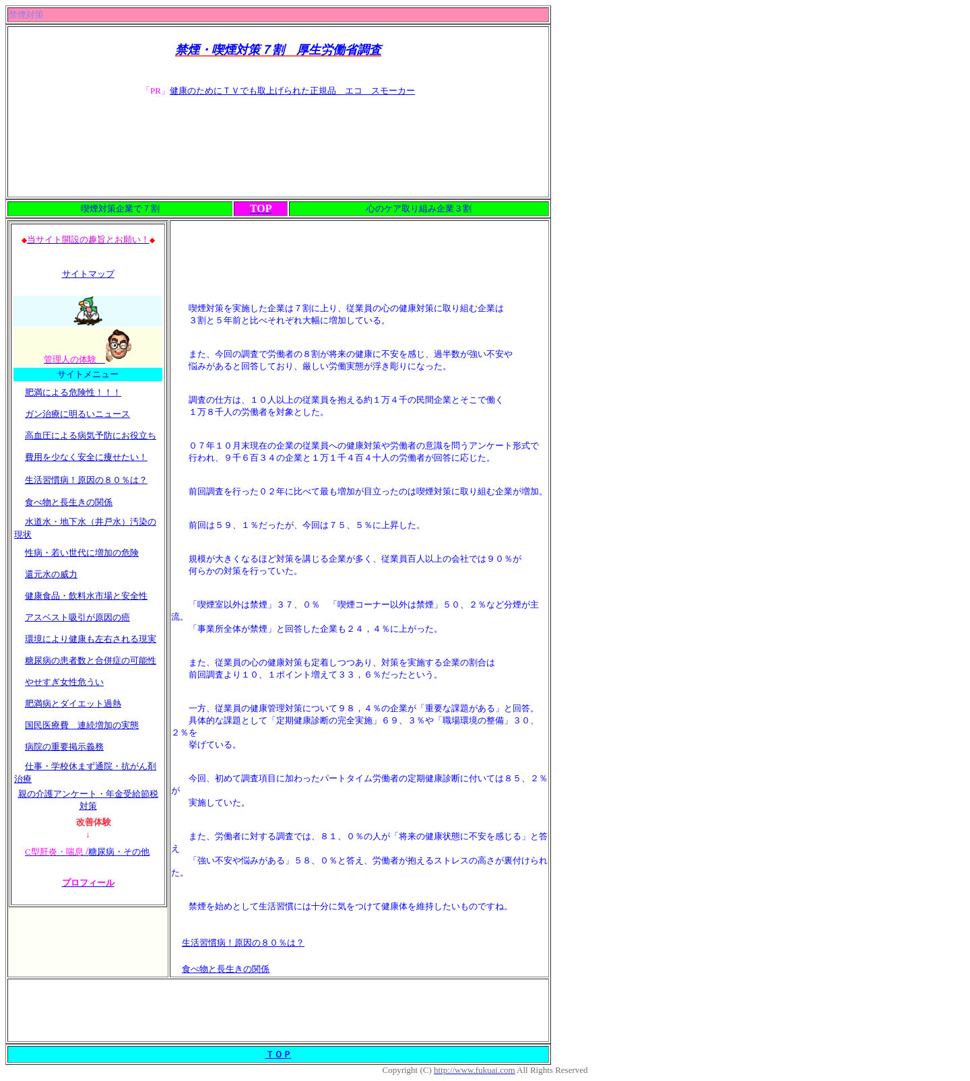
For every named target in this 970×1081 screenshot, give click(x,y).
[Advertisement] (278, 149)
